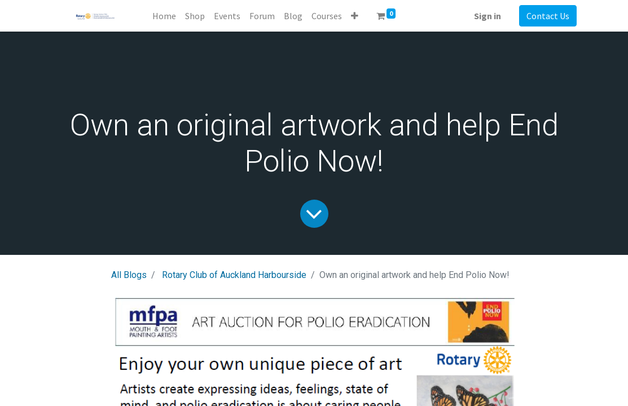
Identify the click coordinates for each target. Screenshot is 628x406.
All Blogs (129, 275)
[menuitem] (164, 16)
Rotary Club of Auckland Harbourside (234, 275)
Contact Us (547, 15)
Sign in (487, 15)
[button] (354, 16)
